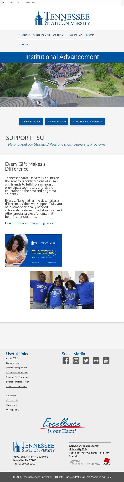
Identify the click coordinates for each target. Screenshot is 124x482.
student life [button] (59, 34)
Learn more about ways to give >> (29, 223)
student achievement (17, 377)
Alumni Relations (31, 121)
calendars (11, 395)
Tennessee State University (62, 18)
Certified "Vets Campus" (83, 452)
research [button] (89, 34)
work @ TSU (12, 409)
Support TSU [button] (75, 34)
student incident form (17, 381)
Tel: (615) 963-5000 (24, 463)
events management (16, 367)
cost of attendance (16, 386)
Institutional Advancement (87, 121)
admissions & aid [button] (41, 34)
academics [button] (24, 34)
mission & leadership (17, 372)
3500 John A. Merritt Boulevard (30, 456)
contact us (12, 400)
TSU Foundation (57, 121)
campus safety (13, 363)
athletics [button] (23, 44)
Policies (79, 476)
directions (11, 405)
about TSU (12, 358)
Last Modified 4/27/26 (98, 476)
